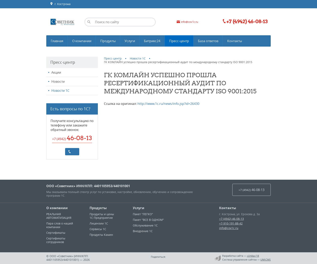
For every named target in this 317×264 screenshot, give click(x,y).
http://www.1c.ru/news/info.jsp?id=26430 (168, 103)
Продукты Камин (101, 235)
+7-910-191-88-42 (231, 223)
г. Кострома (60, 4)
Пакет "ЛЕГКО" (143, 214)
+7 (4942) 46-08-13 (231, 219)
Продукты (98, 208)
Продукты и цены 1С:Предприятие (102, 216)
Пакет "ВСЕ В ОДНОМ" (148, 220)
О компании (57, 208)
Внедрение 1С (143, 231)
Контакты (227, 208)
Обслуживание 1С (145, 225)
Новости (58, 81)
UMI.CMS (265, 259)
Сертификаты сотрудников (55, 240)
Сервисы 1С (98, 229)
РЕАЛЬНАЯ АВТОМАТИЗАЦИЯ (58, 216)
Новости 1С (60, 90)
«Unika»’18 (253, 255)
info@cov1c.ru (228, 228)
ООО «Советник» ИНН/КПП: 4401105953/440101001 (88, 186)
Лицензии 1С (99, 223)
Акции (56, 72)
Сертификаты (55, 233)
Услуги (138, 208)
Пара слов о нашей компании (59, 225)
